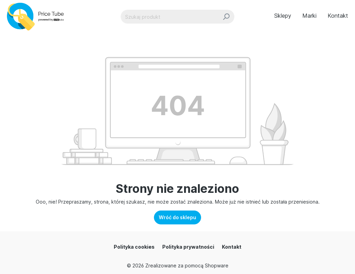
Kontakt (231, 247)
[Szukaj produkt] (169, 17)
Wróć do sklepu (177, 217)
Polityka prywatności (188, 247)
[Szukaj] (226, 17)
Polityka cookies (134, 247)
